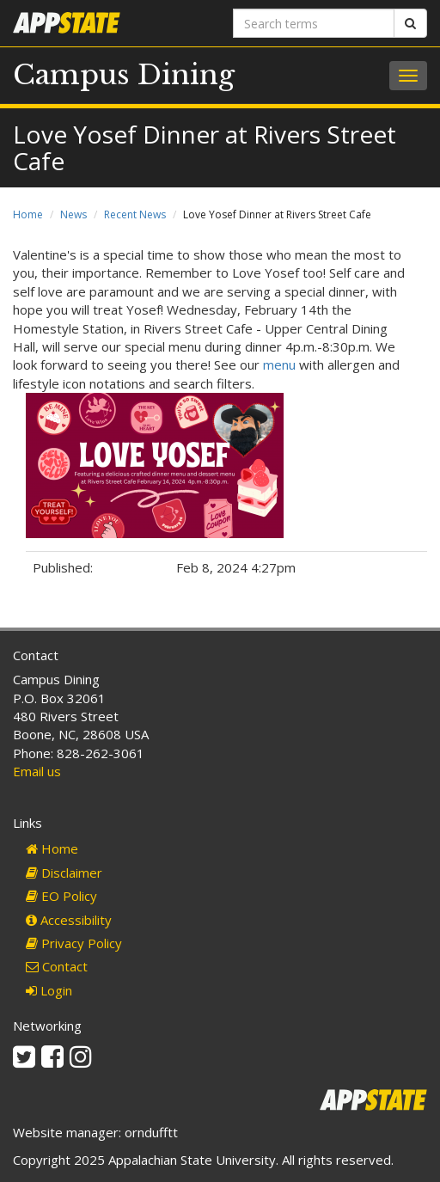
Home (28, 214)
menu (278, 364)
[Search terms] (313, 23)
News (73, 214)
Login (49, 990)
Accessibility (69, 919)
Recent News (135, 214)
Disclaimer (64, 872)
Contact (57, 966)
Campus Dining (124, 75)
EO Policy (61, 895)
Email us (37, 771)
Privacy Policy (74, 943)
